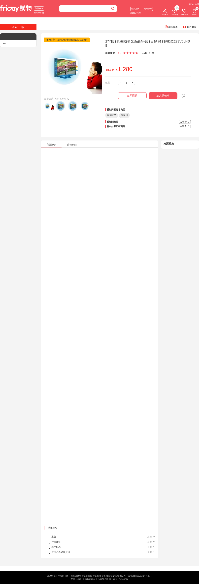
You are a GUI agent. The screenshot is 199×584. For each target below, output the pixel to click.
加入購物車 (163, 95)
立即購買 (132, 95)
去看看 (185, 121)
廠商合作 (148, 8)
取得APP (39, 8)
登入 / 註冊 (194, 3)
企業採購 (135, 8)
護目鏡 (124, 115)
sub (5, 43)
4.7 (120, 53)
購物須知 (52, 527)
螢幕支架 (111, 115)
